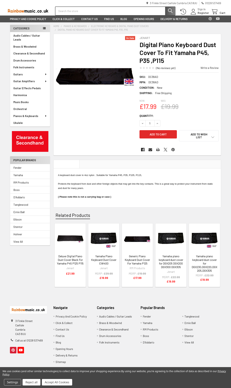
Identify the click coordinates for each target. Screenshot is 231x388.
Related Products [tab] (73, 215)
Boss (16, 193)
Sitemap (61, 362)
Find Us (109, 22)
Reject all (31, 382)
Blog (123, 22)
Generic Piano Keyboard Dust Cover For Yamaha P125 (137, 260)
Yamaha (18, 178)
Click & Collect (64, 22)
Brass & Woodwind (24, 49)
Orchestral (20, 112)
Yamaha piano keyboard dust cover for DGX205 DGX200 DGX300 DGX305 (171, 262)
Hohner (17, 237)
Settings (12, 382)
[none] (95, 79)
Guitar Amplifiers (30, 84)
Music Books (21, 105)
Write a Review (210, 71)
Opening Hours (144, 22)
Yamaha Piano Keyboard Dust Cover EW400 (103, 260)
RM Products (21, 185)
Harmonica (20, 98)
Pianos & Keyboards (30, 119)
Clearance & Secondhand (29, 56)
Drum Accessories (24, 63)
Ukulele (18, 126)
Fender (17, 171)
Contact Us (89, 22)
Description (66, 164)
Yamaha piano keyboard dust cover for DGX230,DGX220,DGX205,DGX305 (204, 264)
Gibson (17, 222)
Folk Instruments (23, 70)
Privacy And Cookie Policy (28, 22)
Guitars (30, 77)
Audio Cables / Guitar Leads (26, 41)
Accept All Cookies (57, 382)
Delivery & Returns (174, 22)
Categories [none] (21, 31)
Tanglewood (20, 208)
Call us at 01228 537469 (29, 340)
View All (18, 244)
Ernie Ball (19, 215)
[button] (30, 144)
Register (199, 15)
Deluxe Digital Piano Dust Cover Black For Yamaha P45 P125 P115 (70, 260)
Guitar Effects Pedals (27, 91)
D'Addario (19, 200)
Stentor (18, 230)
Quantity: (147, 119)
